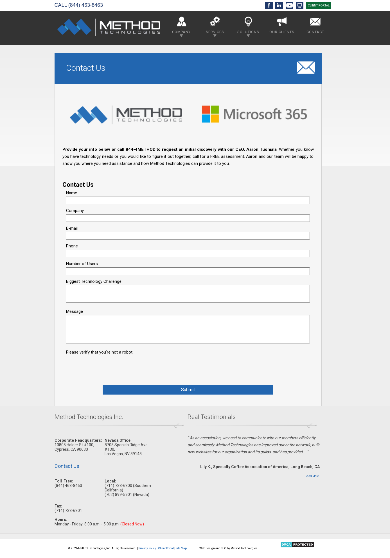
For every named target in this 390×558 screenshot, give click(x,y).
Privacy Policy (147, 548)
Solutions (248, 25)
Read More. (312, 476)
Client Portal (166, 548)
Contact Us (67, 466)
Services (215, 25)
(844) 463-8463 (85, 5)
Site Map (181, 548)
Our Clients (281, 24)
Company (181, 25)
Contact (315, 24)
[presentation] (109, 367)
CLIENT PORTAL (319, 5)
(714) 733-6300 (118, 485)
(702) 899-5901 (118, 494)
